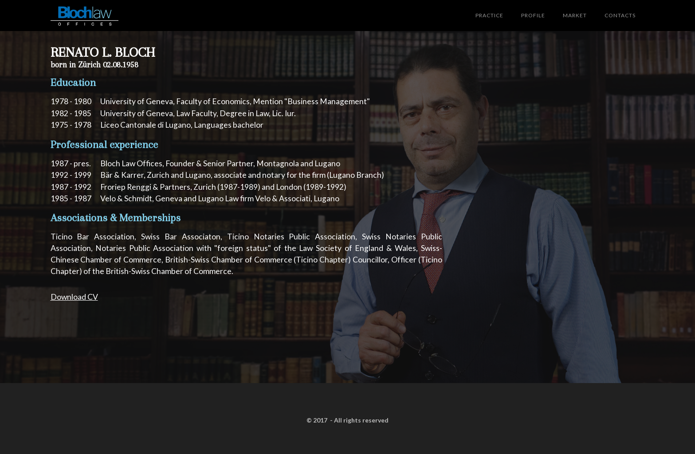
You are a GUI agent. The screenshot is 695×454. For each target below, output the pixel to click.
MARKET (575, 15)
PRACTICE (489, 15)
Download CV (74, 296)
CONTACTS (620, 15)
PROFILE (533, 15)
